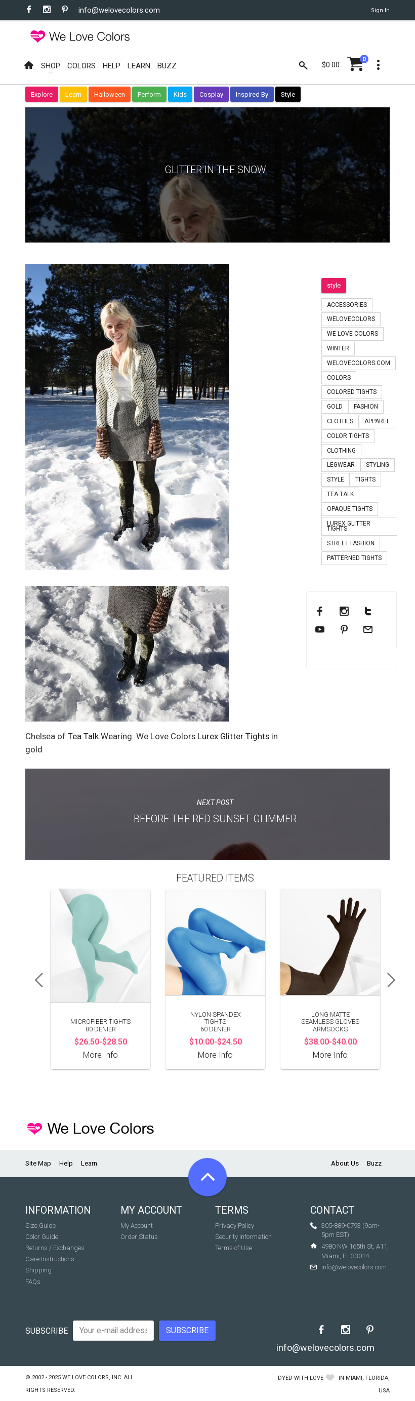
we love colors (352, 333)
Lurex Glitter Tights (233, 736)
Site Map (38, 1163)
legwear (341, 464)
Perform (149, 94)
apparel (377, 421)
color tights (348, 435)
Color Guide (41, 1236)
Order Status (139, 1236)
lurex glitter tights (348, 526)
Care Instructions (49, 1259)
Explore (42, 94)
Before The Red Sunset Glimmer (215, 819)
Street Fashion (351, 543)
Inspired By (252, 94)
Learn (73, 94)
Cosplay (211, 94)
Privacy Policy (234, 1225)
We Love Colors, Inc (91, 1377)
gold (335, 406)
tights (365, 479)
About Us (345, 1163)
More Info (100, 1055)
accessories (347, 304)
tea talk (340, 494)
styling (377, 464)
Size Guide (40, 1225)
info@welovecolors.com (119, 10)
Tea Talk (83, 736)
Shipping (38, 1270)
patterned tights (354, 558)
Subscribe (46, 1331)
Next (395, 980)
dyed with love (300, 1378)
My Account (136, 1225)
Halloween (109, 94)
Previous (35, 980)
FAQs (32, 1282)
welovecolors (351, 319)
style (334, 285)
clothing (341, 450)
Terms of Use (233, 1248)
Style (288, 94)
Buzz (374, 1163)
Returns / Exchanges (55, 1248)
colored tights (352, 391)
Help (66, 1163)
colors (339, 377)
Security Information (243, 1236)
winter (338, 348)
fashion (366, 406)
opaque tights (349, 508)
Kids (180, 94)
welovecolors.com (358, 363)
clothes (340, 421)
